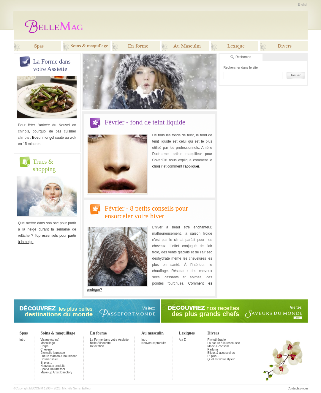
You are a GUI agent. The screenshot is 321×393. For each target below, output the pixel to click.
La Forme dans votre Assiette (109, 339)
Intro (23, 339)
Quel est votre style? (221, 359)
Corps (44, 346)
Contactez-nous (297, 388)
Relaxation (97, 346)
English (303, 4)
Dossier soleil (49, 359)
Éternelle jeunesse (52, 352)
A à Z (182, 339)
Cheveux (46, 349)
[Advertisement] (199, 25)
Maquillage (47, 343)
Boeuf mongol (43, 137)
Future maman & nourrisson (58, 356)
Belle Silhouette (100, 343)
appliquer (192, 166)
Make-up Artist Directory (56, 372)
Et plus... (46, 362)
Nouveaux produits (52, 365)
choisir (157, 166)
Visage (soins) (49, 339)
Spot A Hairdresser (52, 369)
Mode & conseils (218, 346)
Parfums (213, 349)
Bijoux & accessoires (221, 352)
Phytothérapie (217, 339)
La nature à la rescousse (224, 343)
